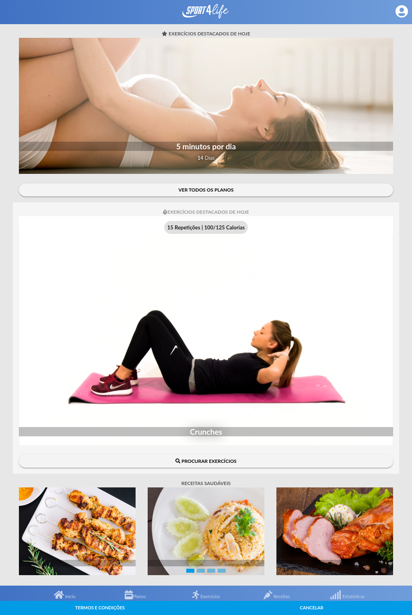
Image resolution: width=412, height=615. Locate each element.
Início (65, 596)
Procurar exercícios (206, 461)
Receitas (277, 596)
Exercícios (206, 596)
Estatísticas (347, 596)
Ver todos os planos (205, 190)
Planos (135, 596)
